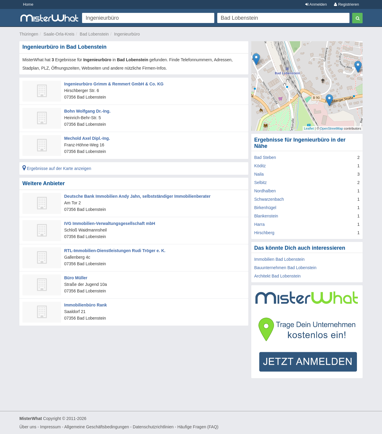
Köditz (260, 165)
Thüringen (28, 34)
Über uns (27, 426)
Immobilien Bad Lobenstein (279, 259)
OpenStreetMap (331, 128)
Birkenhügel (265, 207)
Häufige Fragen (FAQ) (197, 426)
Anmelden (316, 4)
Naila (259, 174)
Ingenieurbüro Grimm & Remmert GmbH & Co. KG (114, 84)
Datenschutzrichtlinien (153, 426)
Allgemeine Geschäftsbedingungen (96, 426)
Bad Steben (265, 157)
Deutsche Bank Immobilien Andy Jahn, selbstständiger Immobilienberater (137, 196)
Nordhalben (265, 190)
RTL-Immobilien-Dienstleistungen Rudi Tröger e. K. (114, 250)
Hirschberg (264, 232)
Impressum (50, 426)
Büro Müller (75, 277)
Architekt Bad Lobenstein (277, 276)
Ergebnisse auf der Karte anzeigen (56, 168)
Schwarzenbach (269, 199)
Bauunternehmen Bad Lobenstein (285, 267)
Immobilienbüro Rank (85, 305)
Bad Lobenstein (94, 34)
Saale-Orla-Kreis (59, 34)
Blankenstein (266, 216)
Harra (259, 224)
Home (28, 4)
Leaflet (309, 128)
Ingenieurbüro (127, 34)
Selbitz (260, 182)
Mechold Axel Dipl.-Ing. (87, 138)
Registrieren (346, 4)
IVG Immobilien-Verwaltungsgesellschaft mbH (109, 223)
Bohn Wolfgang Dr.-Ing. (87, 111)
